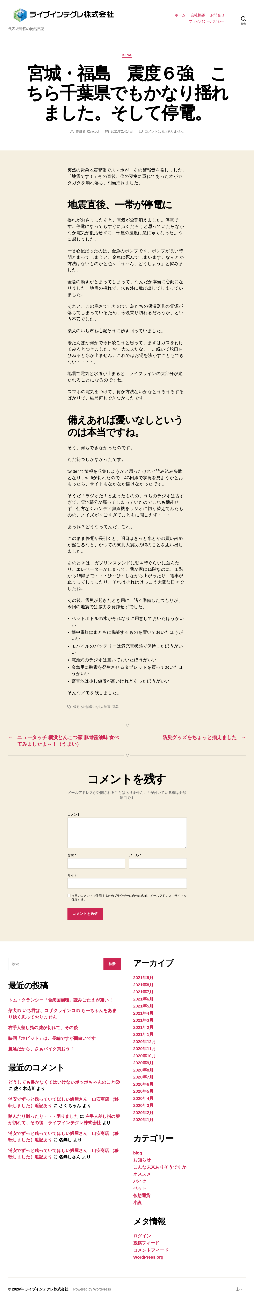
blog (127, 55)
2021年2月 (143, 1027)
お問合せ (217, 15)
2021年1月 (143, 1034)
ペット (140, 1188)
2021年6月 (143, 999)
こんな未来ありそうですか (160, 1167)
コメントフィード (151, 1250)
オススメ (142, 1174)
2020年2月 (143, 1112)
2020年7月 (143, 1077)
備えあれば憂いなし (87, 706)
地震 (107, 706)
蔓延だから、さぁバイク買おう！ (41, 1048)
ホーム (180, 15)
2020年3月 (143, 1105)
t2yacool (93, 131)
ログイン (142, 1235)
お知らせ (142, 1160)
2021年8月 (143, 984)
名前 (71, 855)
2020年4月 (143, 1098)
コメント (73, 814)
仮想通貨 (141, 1195)
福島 (115, 706)
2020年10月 (144, 1055)
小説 (137, 1202)
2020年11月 (144, 1048)
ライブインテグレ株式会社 (46, 1289)
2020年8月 (143, 1070)
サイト (72, 875)
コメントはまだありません (164, 131)
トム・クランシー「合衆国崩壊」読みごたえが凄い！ (60, 1000)
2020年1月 (143, 1119)
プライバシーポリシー (207, 21)
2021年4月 (143, 1013)
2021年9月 (143, 977)
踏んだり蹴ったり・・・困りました (43, 1116)
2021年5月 (143, 1006)
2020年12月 (144, 1041)
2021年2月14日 (122, 131)
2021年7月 (143, 991)
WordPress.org (148, 1257)
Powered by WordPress (92, 1289)
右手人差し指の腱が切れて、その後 (43, 1027)
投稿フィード (146, 1242)
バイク (140, 1181)
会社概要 (198, 15)
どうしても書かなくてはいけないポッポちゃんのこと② (63, 1082)
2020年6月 (143, 1084)
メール (135, 855)
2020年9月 (143, 1062)
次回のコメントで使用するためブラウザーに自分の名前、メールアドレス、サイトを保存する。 (129, 897)
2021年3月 (143, 1020)
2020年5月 (143, 1091)
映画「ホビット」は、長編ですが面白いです (52, 1038)
